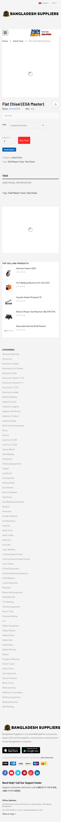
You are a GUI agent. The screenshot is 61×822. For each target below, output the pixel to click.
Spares (5, 654)
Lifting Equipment (10, 568)
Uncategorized (9, 673)
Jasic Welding (8, 549)
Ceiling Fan (7, 459)
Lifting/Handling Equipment (15, 573)
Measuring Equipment (12, 592)
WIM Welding (8, 706)
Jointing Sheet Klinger (12, 554)
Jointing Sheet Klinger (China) (16, 559)
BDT (54, 3)
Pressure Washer (10, 616)
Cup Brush (7, 473)
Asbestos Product (10, 416)
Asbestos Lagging (10, 406)
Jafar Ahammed (46, 757)
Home (5, 41)
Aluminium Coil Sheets (12, 368)
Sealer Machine (9, 649)
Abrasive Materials (10, 354)
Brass (5, 430)
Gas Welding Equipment (13, 501)
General (5, 506)
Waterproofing (9, 687)
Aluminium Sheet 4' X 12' (13, 378)
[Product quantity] (4, 141)
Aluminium (7, 359)
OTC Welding (8, 602)
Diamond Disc (8, 482)
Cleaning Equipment (11, 463)
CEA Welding (8, 454)
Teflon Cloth (7, 668)
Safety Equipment (10, 625)
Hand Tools (18, 41)
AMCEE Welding (9, 397)
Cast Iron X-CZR (9, 440)
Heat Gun (6, 540)
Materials (6, 587)
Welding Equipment (11, 697)
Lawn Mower (8, 563)
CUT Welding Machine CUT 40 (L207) (32, 282)
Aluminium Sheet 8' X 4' (12, 382)
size (4, 124)
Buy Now (24, 140)
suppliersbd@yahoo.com (33, 810)
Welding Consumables (12, 692)
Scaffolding (7, 644)
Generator (7, 511)
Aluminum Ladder (10, 392)
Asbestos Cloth (9, 401)
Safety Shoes (8, 635)
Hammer (6, 525)
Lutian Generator (10, 582)
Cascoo (5, 435)
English (43, 3)
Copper (5, 468)
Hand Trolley (8, 535)
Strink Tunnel (8, 663)
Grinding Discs (9, 521)
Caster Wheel (8, 449)
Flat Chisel (30, 161)
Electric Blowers (9, 492)
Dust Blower (7, 487)
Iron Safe (6, 544)
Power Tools (7, 611)
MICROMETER (8, 597)
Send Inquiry (9, 149)
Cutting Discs (8, 478)
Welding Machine (10, 702)
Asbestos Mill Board (11, 411)
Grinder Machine (9, 516)
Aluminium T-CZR (10, 387)
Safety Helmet (8, 630)
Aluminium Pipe (9, 373)
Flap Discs (7, 497)
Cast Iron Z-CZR (9, 444)
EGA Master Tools (16, 161)
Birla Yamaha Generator (13, 425)
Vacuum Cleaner (9, 678)
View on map (9, 813)
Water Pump (8, 683)
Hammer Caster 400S (26, 268)
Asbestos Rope (9, 420)
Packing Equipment (11, 606)
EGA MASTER (14, 109)
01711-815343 (11, 810)
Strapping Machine (11, 659)
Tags (5, 175)
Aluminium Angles (10, 363)
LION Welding (8, 578)
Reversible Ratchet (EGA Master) (31, 326)
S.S (3, 621)
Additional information (16, 182)
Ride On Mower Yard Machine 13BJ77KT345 (35, 311)
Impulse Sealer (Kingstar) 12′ (29, 297)
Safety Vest (7, 640)
